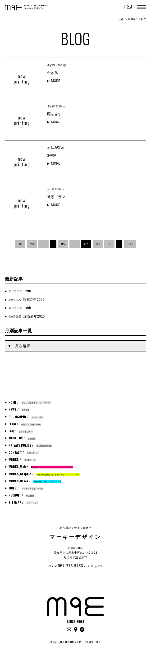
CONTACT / (24, 452)
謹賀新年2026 (26, 300)
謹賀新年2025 (27, 316)
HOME (120, 19)
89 (109, 244)
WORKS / (22, 459)
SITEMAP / (23, 502)
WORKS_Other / (35, 481)
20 (32, 244)
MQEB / (26, 488)
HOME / (30, 402)
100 (130, 244)
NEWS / (19, 409)
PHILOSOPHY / (26, 416)
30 (43, 244)
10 (20, 244)
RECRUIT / (21, 495)
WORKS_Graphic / (44, 473)
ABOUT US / (22, 438)
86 (74, 244)
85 (63, 244)
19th (20, 291)
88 (98, 244)
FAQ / (20, 431)
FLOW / (25, 423)
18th (20, 308)
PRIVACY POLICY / (30, 445)
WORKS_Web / (41, 466)
